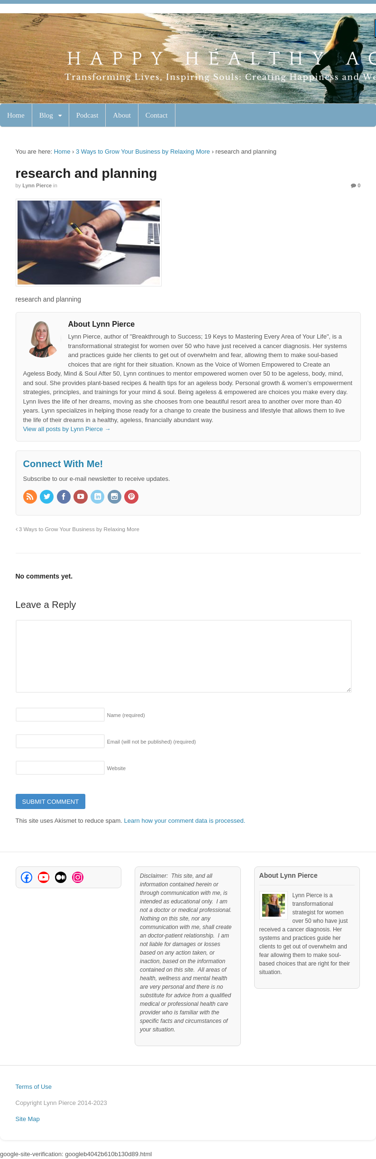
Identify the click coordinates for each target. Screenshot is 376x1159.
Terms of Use (34, 1086)
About (122, 115)
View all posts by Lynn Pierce (67, 428)
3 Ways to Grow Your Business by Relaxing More (143, 151)
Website (116, 768)
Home (16, 115)
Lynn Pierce (37, 185)
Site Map (28, 1118)
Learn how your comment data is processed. (185, 820)
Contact (157, 115)
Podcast (87, 115)
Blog (46, 115)
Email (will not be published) (151, 742)
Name (126, 715)
